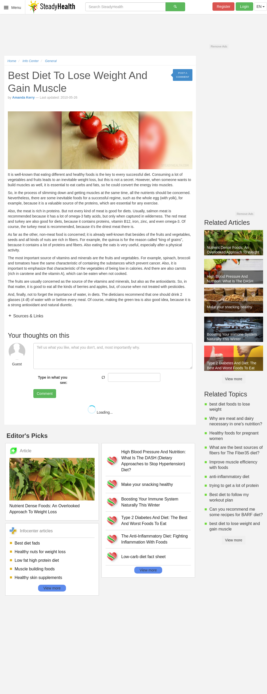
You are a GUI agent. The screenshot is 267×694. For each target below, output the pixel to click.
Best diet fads (27, 543)
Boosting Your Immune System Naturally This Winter (149, 502)
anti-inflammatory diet (229, 476)
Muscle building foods (35, 569)
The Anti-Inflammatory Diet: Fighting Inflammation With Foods (154, 539)
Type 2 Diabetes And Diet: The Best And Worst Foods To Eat (154, 520)
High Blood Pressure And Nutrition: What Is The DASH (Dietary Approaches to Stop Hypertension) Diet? (153, 461)
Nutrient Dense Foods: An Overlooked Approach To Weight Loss (44, 509)
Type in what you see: (52, 380)
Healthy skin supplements (38, 577)
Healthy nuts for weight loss (40, 552)
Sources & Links (27, 316)
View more (52, 588)
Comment (45, 393)
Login (244, 6)
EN (261, 6)
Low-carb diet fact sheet (143, 556)
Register (223, 6)
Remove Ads (219, 46)
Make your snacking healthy (147, 484)
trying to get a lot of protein (234, 485)
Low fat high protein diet (37, 560)
